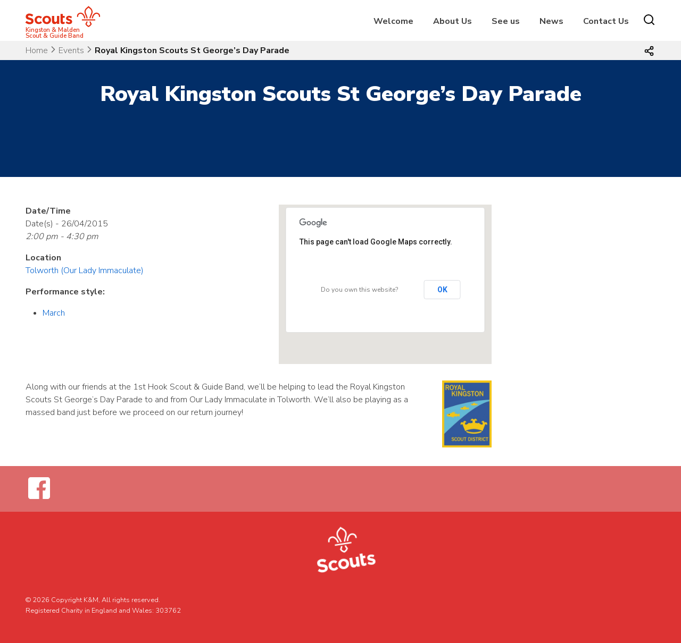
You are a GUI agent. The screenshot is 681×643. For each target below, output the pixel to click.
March (54, 313)
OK (442, 289)
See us (506, 21)
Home (37, 50)
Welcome (393, 21)
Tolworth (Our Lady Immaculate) (85, 270)
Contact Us (606, 21)
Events (71, 50)
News (551, 21)
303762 (168, 610)
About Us (452, 21)
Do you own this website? (359, 289)
